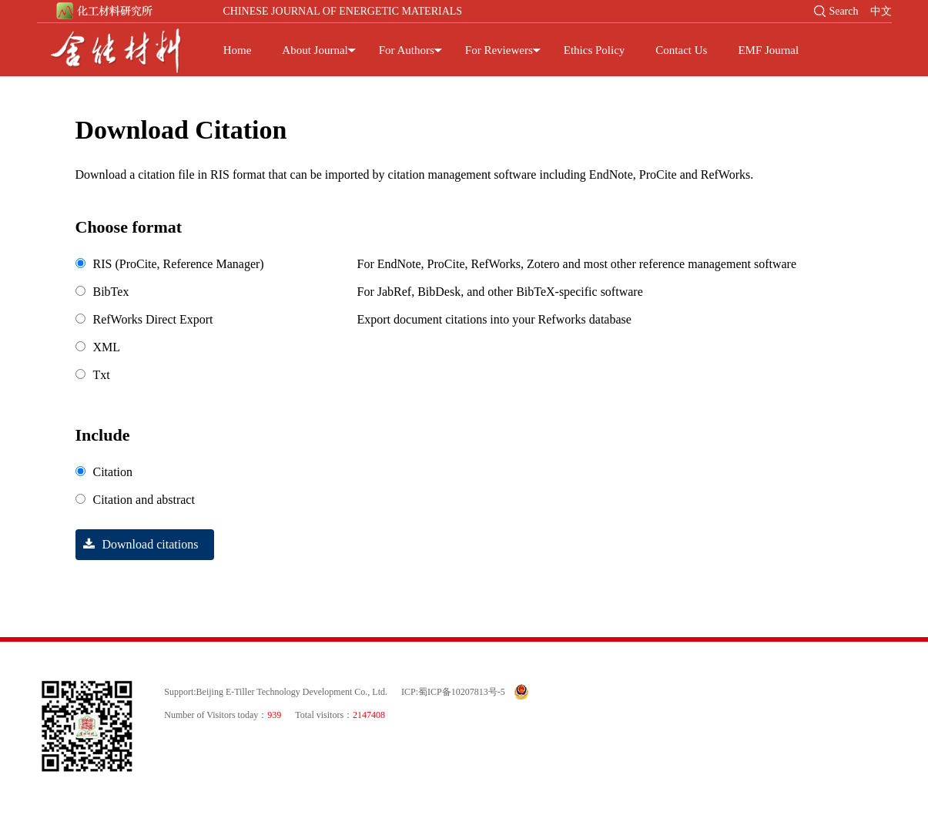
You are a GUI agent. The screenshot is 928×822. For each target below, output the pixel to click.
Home (237, 50)
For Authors (406, 50)
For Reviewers (499, 50)
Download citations (137, 544)
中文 (881, 11)
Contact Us (681, 50)
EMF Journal (768, 50)
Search (843, 11)
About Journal (314, 50)
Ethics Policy (594, 50)
